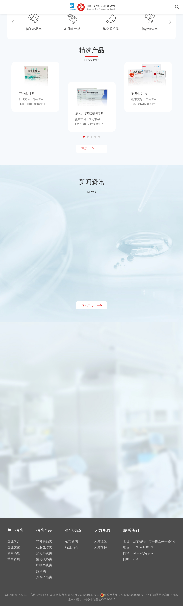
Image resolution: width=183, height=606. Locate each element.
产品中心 (91, 148)
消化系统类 (44, 553)
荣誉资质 (13, 559)
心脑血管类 (44, 547)
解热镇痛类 (44, 559)
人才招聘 (100, 547)
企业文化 (13, 547)
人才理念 (100, 541)
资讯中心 (91, 305)
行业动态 (71, 547)
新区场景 (13, 553)
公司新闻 (71, 541)
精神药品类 (44, 541)
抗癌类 (41, 571)
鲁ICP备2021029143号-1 (83, 594)
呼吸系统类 (44, 565)
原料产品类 (44, 577)
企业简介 (13, 541)
